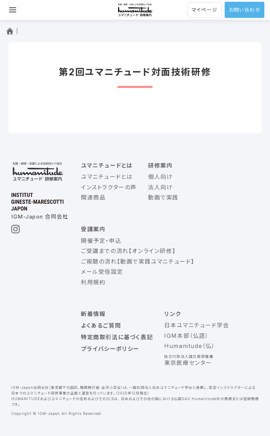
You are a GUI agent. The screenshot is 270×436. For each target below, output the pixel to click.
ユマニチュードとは (107, 165)
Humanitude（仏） (189, 345)
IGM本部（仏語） (186, 335)
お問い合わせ (244, 10)
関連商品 (93, 197)
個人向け (160, 176)
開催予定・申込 (101, 240)
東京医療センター (188, 362)
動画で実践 (163, 197)
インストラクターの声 (109, 187)
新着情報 (93, 313)
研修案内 (160, 165)
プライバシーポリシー (110, 348)
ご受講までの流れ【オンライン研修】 (128, 250)
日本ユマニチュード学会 (196, 325)
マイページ (205, 10)
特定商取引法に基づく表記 (117, 337)
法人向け (160, 187)
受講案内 (93, 229)
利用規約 (93, 282)
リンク (172, 313)
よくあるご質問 (101, 325)
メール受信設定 (102, 271)
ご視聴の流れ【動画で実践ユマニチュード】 (137, 261)
